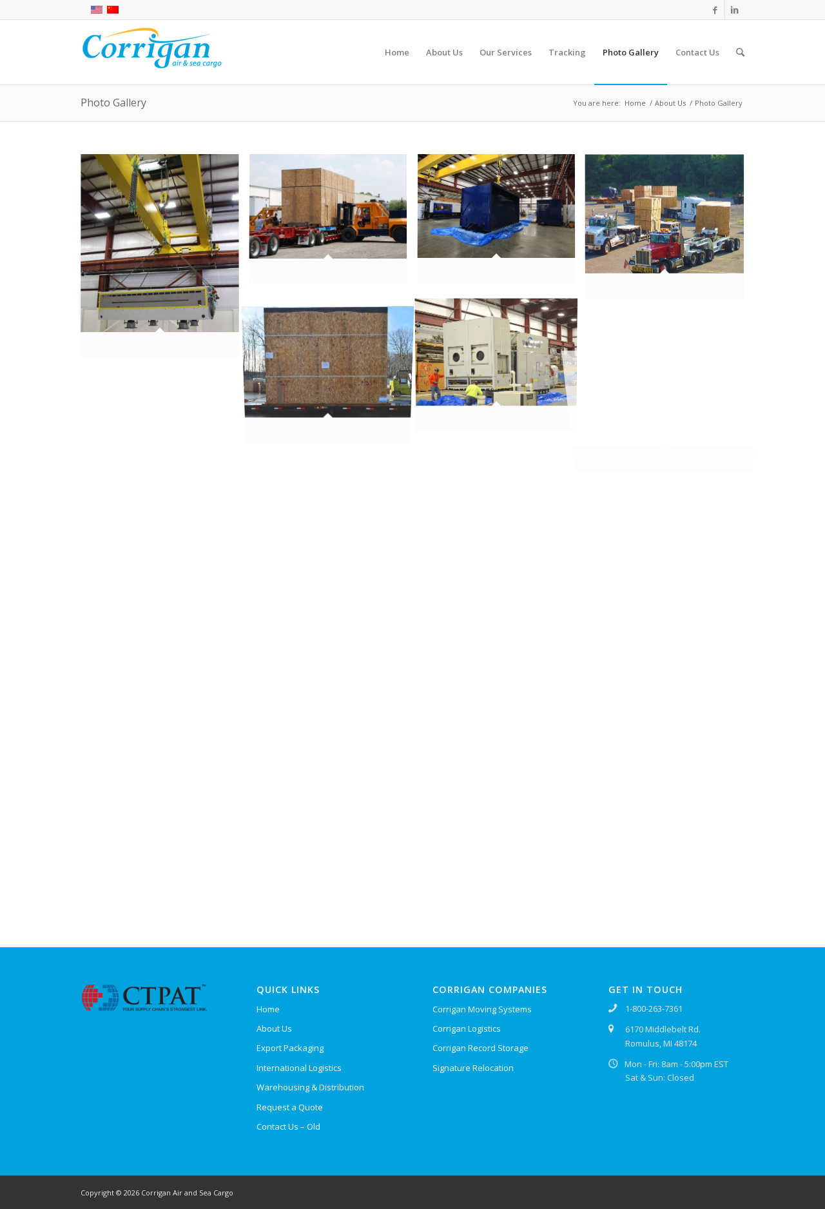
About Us (670, 103)
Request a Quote (290, 1107)
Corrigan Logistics (466, 1028)
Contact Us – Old (288, 1126)
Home (635, 103)
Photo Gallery (113, 102)
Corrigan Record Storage (480, 1048)
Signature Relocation (473, 1068)
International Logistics (299, 1068)
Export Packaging (290, 1048)
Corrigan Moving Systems (482, 1009)
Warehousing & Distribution (310, 1087)
